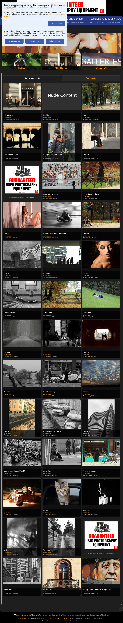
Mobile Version (22, 618)
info (33, 197)
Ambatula (8, 117)
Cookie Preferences (63, 618)
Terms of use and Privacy (48, 618)
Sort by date (91, 78)
